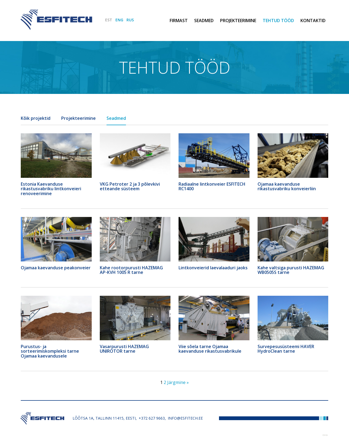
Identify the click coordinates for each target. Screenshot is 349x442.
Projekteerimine (238, 20)
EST (108, 19)
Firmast (179, 20)
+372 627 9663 (152, 418)
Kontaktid (313, 20)
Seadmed (204, 20)
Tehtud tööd (278, 20)
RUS (130, 19)
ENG (119, 19)
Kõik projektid (35, 118)
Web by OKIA (325, 435)
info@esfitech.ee (185, 418)
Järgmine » (178, 382)
